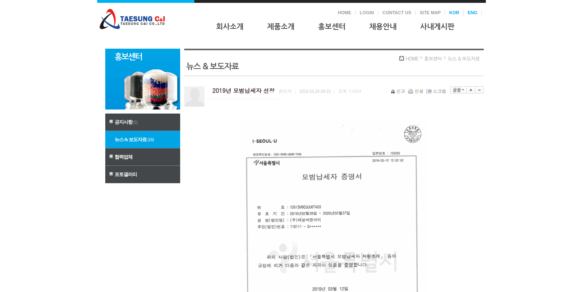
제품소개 (281, 26)
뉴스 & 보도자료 (134, 139)
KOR (454, 12)
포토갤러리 (126, 174)
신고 (398, 91)
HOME (344, 12)
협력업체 (123, 157)
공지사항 (126, 122)
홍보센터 (332, 26)
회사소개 (230, 26)
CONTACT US (396, 12)
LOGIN (367, 12)
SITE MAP (430, 12)
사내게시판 (437, 26)
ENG (472, 12)
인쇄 (416, 91)
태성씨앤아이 (132, 19)
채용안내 (383, 26)
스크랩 (437, 91)
